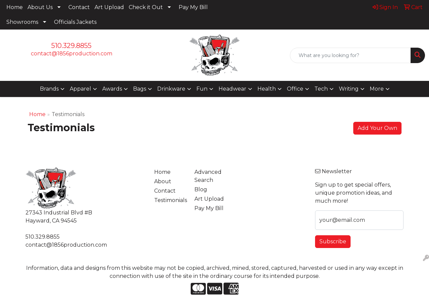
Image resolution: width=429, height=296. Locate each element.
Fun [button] (201, 89)
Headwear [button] (232, 89)
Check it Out (146, 7)
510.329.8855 (71, 46)
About (162, 181)
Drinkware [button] (171, 89)
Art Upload (109, 7)
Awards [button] (112, 89)
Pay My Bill (193, 7)
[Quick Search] (350, 55)
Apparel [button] (80, 89)
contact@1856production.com (71, 53)
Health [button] (266, 89)
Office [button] (295, 89)
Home (14, 7)
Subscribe (332, 241)
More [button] (377, 89)
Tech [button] (321, 89)
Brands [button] (49, 89)
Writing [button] (349, 89)
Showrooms (22, 22)
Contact (79, 7)
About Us (40, 7)
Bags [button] (139, 89)
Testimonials (170, 200)
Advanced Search (208, 176)
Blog (200, 189)
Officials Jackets (75, 22)
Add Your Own (377, 128)
